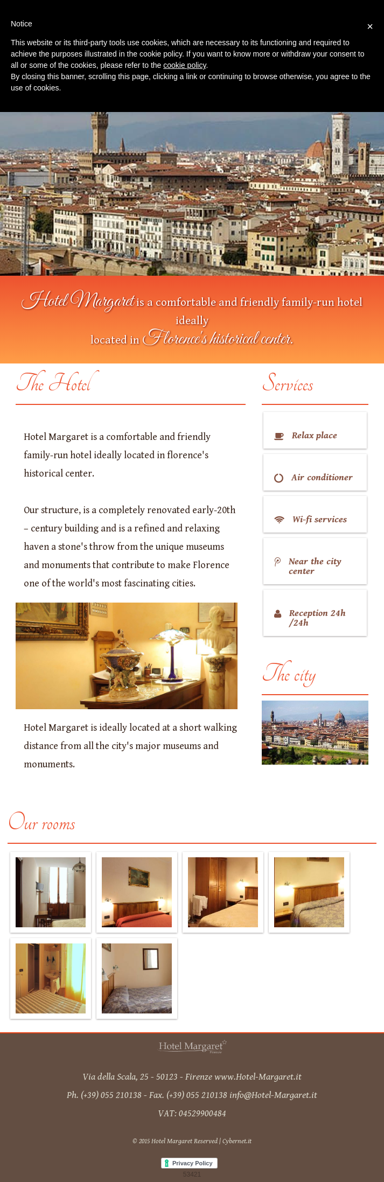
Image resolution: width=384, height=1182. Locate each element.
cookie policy (184, 65)
